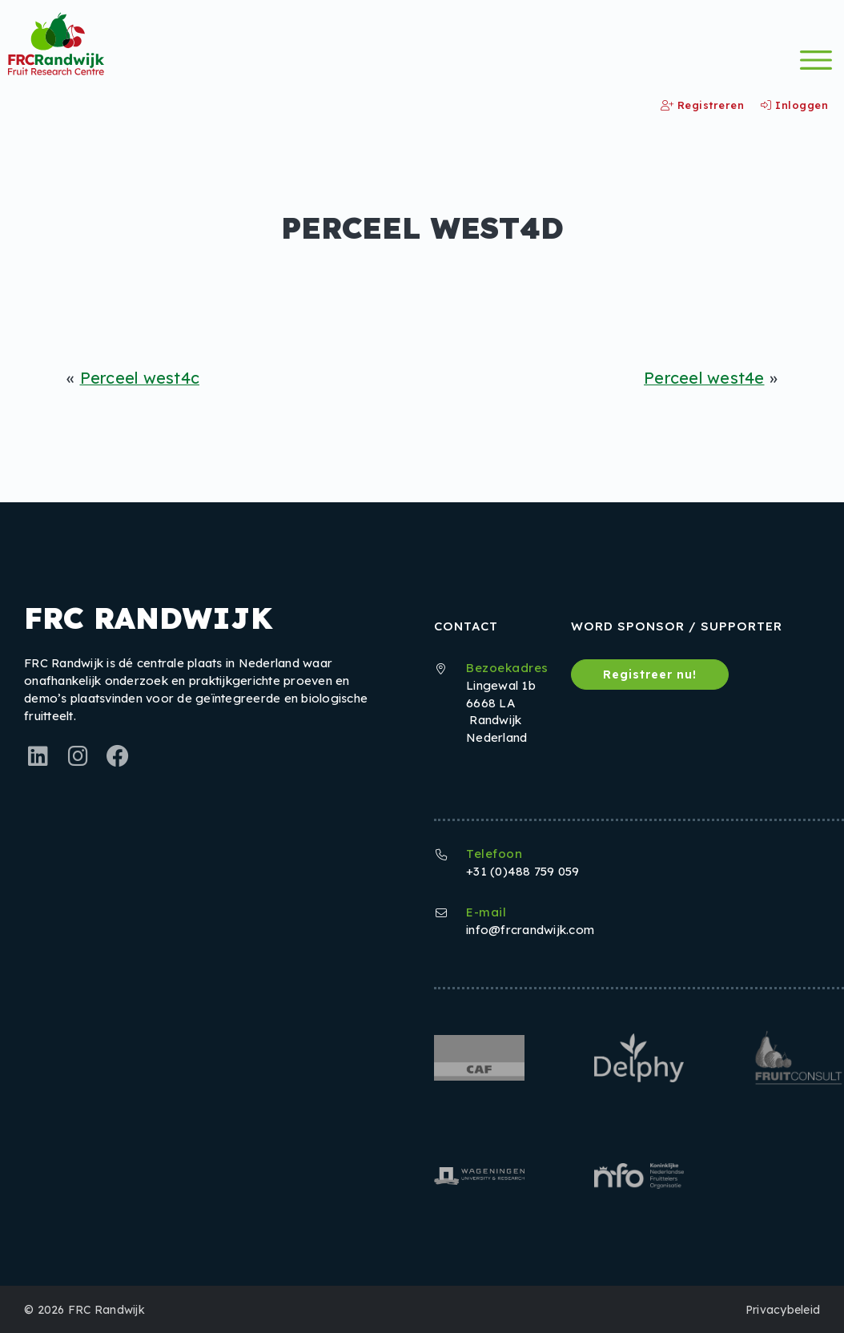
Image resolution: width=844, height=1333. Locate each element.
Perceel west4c (140, 378)
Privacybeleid (783, 1309)
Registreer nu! (651, 673)
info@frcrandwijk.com (530, 928)
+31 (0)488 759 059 (523, 870)
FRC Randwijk (106, 1309)
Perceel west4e (704, 378)
